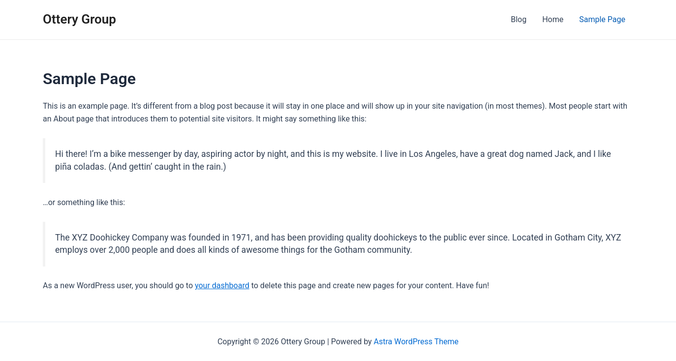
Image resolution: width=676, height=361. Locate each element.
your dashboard (222, 285)
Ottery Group (79, 19)
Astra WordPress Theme (416, 341)
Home (552, 19)
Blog (518, 19)
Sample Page (602, 19)
